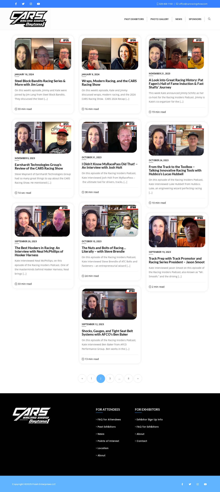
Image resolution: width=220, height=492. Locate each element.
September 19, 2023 (160, 252)
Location (103, 448)
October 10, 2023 (91, 241)
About (101, 455)
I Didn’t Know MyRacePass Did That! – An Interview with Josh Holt (110, 165)
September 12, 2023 (93, 324)
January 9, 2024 (91, 74)
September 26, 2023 (26, 241)
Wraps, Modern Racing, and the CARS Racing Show (109, 82)
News (101, 434)
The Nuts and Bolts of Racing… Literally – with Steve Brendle (104, 249)
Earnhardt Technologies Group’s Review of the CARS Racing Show (39, 166)
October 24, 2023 (158, 160)
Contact (142, 441)
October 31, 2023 (91, 157)
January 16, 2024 (24, 74)
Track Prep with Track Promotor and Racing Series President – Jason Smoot (177, 260)
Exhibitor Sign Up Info (150, 419)
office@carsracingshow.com (191, 3)
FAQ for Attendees (109, 419)
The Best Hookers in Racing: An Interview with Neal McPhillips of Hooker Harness (39, 251)
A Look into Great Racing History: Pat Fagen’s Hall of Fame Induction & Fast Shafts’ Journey (176, 83)
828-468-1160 (165, 3)
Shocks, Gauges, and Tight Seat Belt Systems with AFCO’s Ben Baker (107, 332)
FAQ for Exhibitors (148, 426)
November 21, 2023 (159, 73)
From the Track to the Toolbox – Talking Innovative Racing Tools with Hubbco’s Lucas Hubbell (175, 170)
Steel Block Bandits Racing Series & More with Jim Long (40, 82)
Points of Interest (108, 441)
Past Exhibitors (107, 426)
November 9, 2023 (25, 158)
